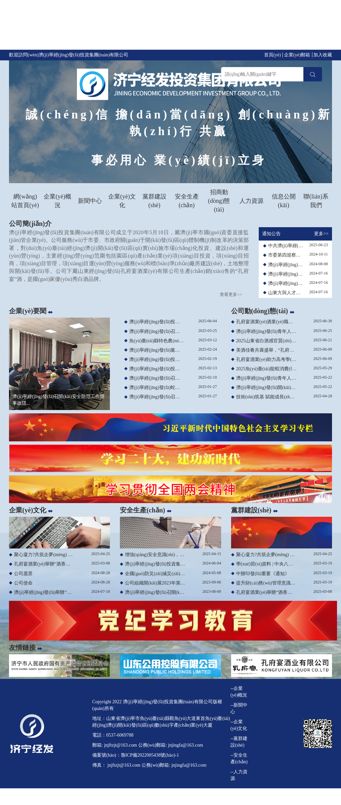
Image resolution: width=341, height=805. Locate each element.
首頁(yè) (272, 54)
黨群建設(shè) (155, 201)
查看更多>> (231, 294)
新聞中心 (90, 200)
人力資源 (251, 200)
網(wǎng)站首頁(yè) (25, 201)
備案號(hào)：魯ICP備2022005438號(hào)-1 (135, 755)
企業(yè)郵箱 (297, 54)
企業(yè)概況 (57, 201)
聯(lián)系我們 (315, 201)
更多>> (321, 233)
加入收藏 (322, 54)
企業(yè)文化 (122, 201)
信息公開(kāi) (284, 201)
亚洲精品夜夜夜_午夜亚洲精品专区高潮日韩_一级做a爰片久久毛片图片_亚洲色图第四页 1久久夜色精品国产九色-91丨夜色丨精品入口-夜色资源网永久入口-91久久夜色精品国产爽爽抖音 (170, 26)
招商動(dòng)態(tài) (219, 201)
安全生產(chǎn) (187, 201)
